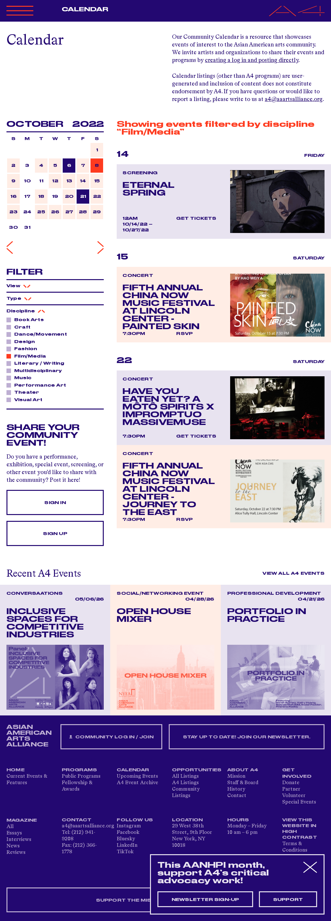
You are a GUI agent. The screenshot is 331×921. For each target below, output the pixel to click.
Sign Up (55, 534)
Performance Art (38, 385)
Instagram (129, 826)
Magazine (21, 820)
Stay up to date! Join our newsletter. (246, 737)
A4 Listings (185, 782)
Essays (14, 833)
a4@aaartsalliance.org (294, 99)
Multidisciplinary (36, 370)
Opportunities (197, 770)
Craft (20, 326)
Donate (290, 782)
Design (22, 341)
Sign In (55, 503)
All (10, 826)
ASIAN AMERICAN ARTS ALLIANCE (29, 735)
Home (15, 770)
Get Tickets (196, 218)
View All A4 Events (293, 573)
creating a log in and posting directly (251, 60)
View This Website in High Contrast (299, 828)
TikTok (125, 852)
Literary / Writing (37, 363)
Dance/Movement (38, 334)
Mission (236, 776)
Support (288, 900)
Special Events (299, 802)
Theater (24, 392)
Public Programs (81, 776)
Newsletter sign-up (205, 900)
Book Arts (27, 319)
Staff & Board (242, 782)
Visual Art (26, 399)
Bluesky (126, 839)
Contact (236, 795)
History (236, 789)
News (13, 846)
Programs (79, 770)
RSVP (184, 334)
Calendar (85, 9)
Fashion (23, 348)
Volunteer (293, 795)
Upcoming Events (137, 776)
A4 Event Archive (137, 782)
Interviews (18, 839)
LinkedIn (127, 845)
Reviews (16, 852)
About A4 (243, 770)
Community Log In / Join (111, 737)
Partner (291, 789)
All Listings (185, 776)
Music (21, 377)
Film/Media (28, 356)
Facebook (128, 832)
